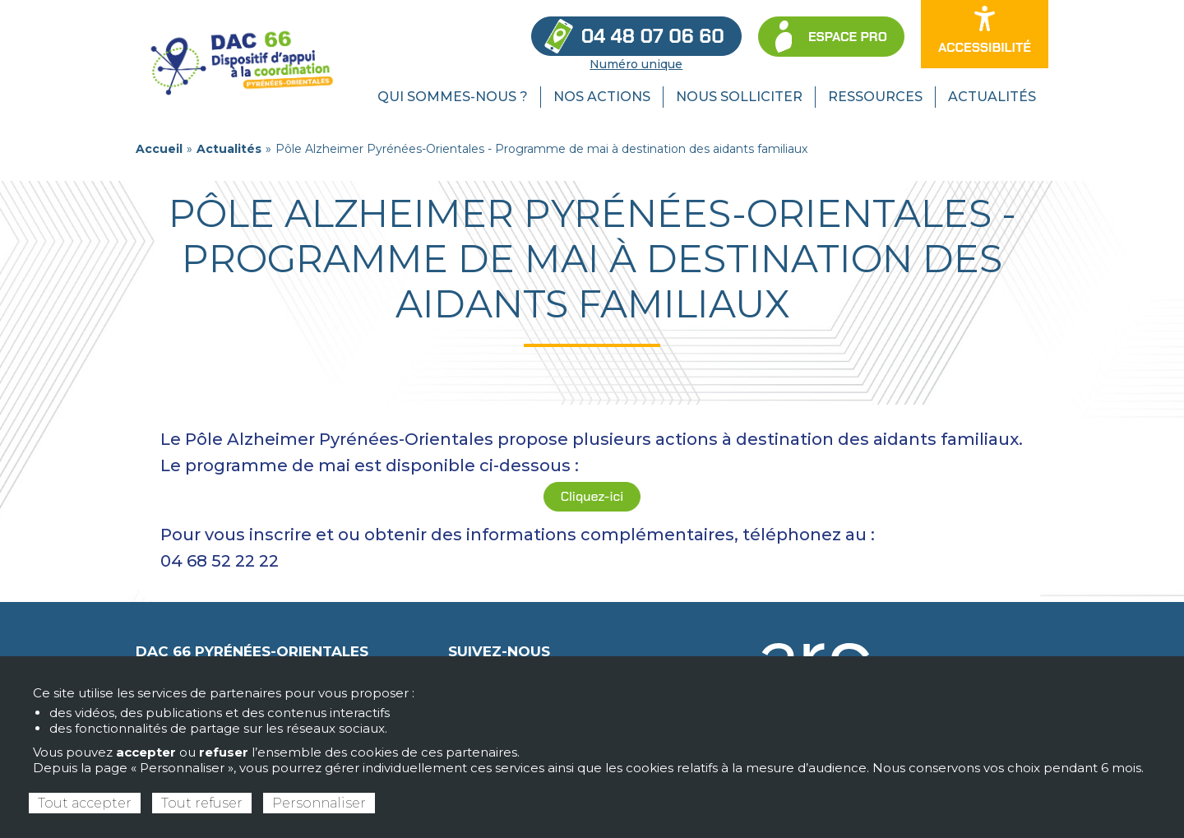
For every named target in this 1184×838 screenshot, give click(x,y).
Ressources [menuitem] (875, 96)
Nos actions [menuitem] (601, 96)
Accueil (159, 148)
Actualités (229, 148)
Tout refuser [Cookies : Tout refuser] (202, 803)
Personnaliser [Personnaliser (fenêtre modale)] (319, 803)
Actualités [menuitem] (992, 96)
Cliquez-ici (592, 496)
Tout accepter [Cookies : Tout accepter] (85, 803)
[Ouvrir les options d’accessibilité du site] (984, 34)
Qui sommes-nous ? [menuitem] (452, 96)
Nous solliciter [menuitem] (739, 96)
